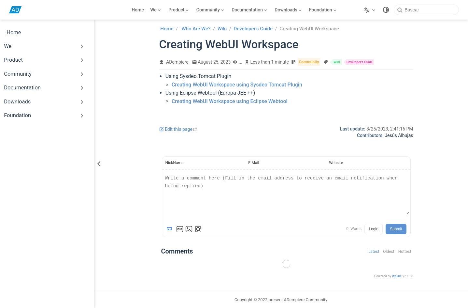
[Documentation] (249, 10)
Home (138, 9)
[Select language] (370, 10)
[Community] (210, 10)
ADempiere (177, 62)
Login (373, 229)
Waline (397, 276)
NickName (174, 163)
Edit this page (178, 129)
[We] (155, 10)
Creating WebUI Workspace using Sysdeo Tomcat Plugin (237, 85)
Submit (396, 229)
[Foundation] (323, 10)
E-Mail (253, 163)
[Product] (178, 10)
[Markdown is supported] (171, 229)
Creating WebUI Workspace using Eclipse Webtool (230, 101)
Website (336, 163)
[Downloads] (288, 10)
